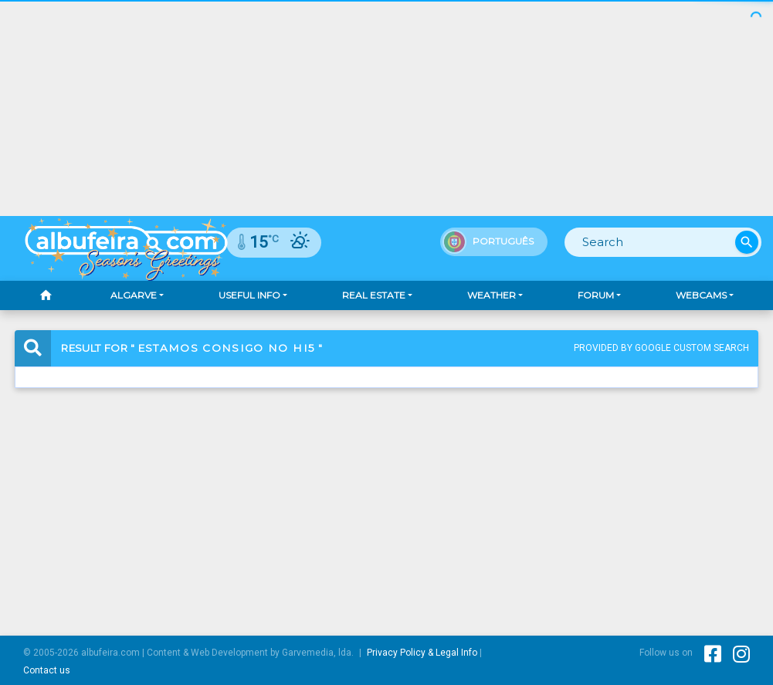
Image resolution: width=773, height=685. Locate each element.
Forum (596, 295)
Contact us (46, 670)
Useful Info (249, 295)
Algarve (133, 295)
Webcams (701, 295)
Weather (491, 295)
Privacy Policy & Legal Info (422, 652)
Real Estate (373, 295)
